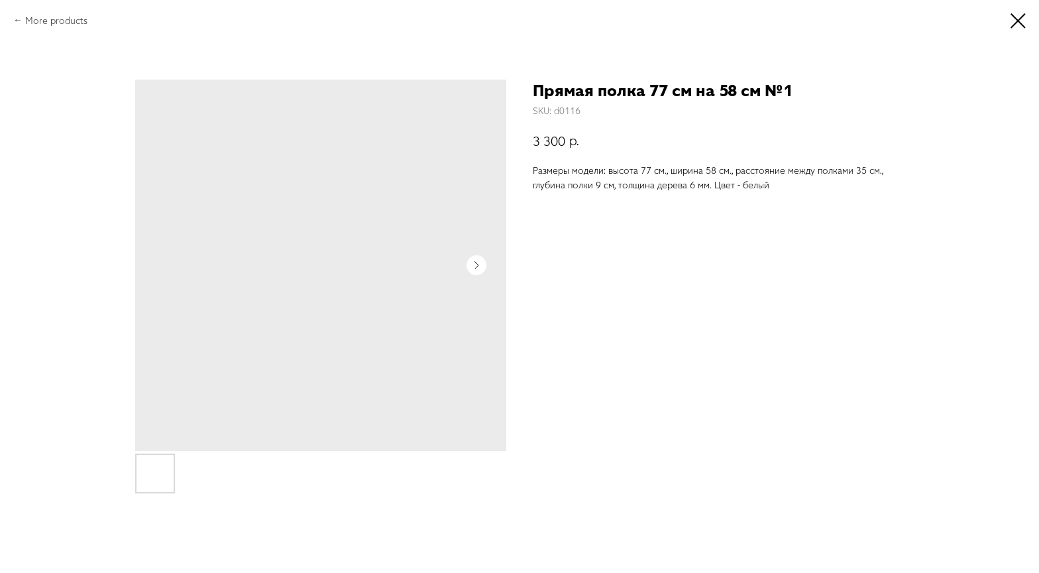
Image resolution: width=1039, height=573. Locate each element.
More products (56, 20)
